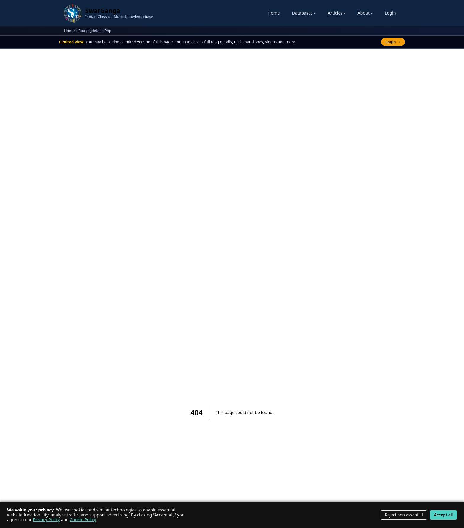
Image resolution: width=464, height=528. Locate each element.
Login (390, 13)
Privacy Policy (46, 519)
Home (274, 13)
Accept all (443, 515)
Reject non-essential (404, 515)
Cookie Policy (83, 519)
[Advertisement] (232, 102)
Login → (393, 41)
